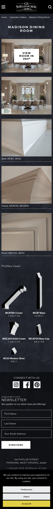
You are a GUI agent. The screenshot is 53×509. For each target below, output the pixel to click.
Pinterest (37, 384)
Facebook (26, 384)
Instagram (16, 384)
